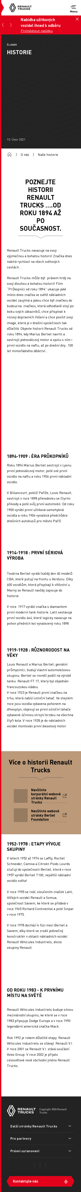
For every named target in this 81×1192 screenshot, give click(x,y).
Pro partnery (20, 1138)
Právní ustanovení (25, 1151)
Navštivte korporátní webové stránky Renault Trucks (46, 796)
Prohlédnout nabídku (37, 30)
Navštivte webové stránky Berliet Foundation (45, 815)
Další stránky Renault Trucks (33, 1126)
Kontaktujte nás (25, 1181)
